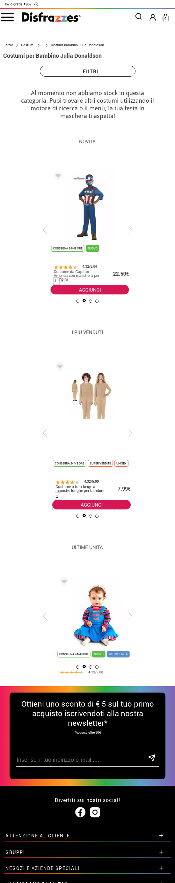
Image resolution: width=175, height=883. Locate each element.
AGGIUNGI (83, 289)
